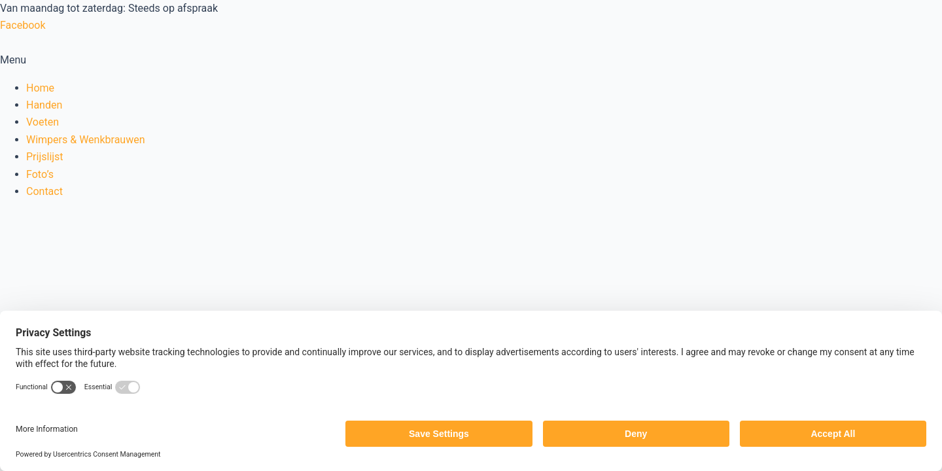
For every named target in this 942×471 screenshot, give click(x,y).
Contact (44, 191)
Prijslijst (44, 156)
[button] (471, 60)
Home (40, 88)
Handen (44, 105)
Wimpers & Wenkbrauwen (85, 139)
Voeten (42, 122)
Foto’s (40, 174)
